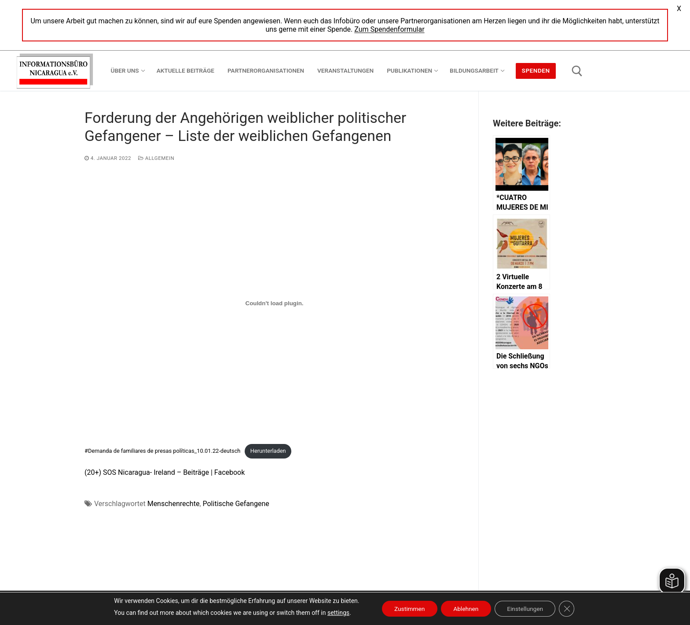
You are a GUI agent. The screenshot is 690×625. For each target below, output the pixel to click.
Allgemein (156, 158)
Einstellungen (526, 608)
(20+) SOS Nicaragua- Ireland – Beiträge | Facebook (164, 472)
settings (335, 612)
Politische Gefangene (236, 503)
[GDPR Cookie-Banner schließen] (570, 609)
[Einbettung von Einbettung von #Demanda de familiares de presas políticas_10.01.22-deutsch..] (274, 303)
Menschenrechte (173, 503)
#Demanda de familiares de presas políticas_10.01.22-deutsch (162, 450)
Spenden (536, 70)
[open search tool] (577, 71)
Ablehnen (465, 608)
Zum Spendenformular (389, 29)
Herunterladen (268, 450)
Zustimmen (407, 608)
